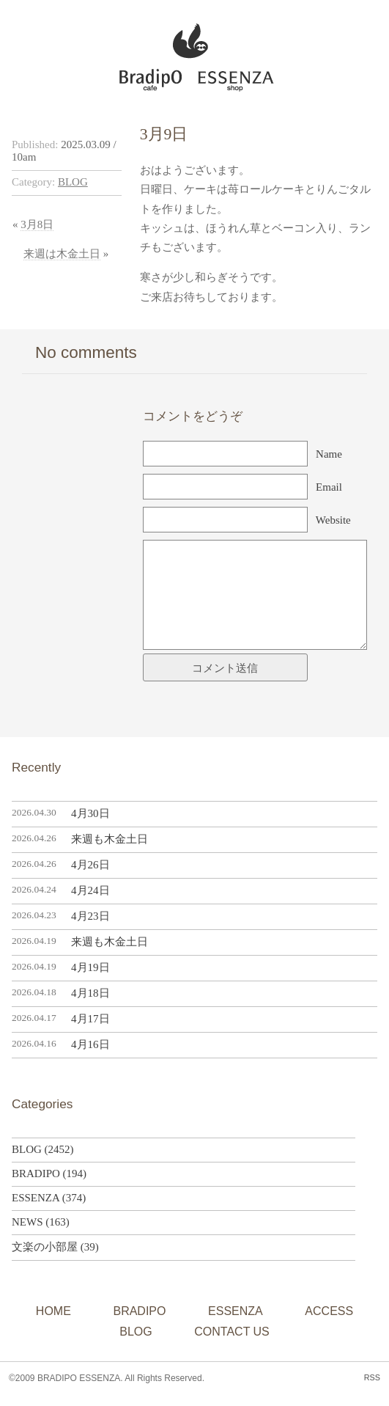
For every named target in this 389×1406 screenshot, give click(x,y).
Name (329, 454)
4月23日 (90, 916)
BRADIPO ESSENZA (188, 53)
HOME (53, 1311)
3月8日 (37, 224)
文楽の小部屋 (45, 1247)
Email (329, 487)
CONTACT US (232, 1331)
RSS (372, 1377)
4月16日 (90, 1044)
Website (333, 520)
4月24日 (90, 890)
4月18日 (90, 993)
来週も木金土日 (109, 839)
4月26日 (90, 865)
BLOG (73, 182)
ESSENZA (35, 1198)
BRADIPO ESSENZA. (80, 1378)
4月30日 (90, 813)
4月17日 (90, 1019)
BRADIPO (36, 1173)
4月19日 (90, 967)
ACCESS (329, 1311)
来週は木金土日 (61, 254)
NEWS (27, 1222)
